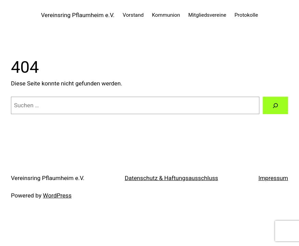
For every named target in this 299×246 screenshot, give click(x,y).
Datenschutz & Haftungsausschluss (171, 178)
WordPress (57, 195)
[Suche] (275, 105)
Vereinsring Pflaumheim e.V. (77, 15)
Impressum (273, 178)
